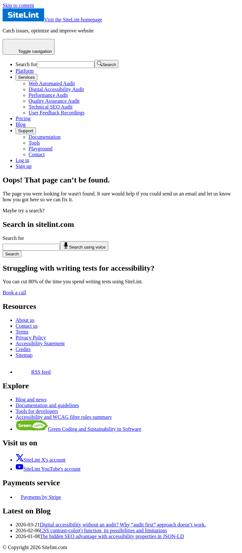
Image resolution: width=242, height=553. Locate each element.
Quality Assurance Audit (54, 101)
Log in (22, 160)
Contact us (27, 326)
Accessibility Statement (40, 343)
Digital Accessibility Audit (56, 89)
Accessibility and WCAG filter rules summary (64, 417)
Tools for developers (37, 411)
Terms (22, 332)
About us (25, 320)
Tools (34, 143)
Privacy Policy (31, 337)
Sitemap (24, 355)
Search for (26, 64)
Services (26, 77)
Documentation (45, 137)
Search (12, 254)
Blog (21, 124)
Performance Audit (48, 95)
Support (25, 130)
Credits (23, 349)
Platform (25, 71)
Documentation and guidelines (47, 405)
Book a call (14, 292)
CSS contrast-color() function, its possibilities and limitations (103, 530)
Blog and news (31, 399)
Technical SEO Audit (51, 107)
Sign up (23, 166)
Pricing (23, 118)
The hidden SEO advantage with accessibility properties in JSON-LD (112, 536)
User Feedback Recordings (56, 112)
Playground (41, 148)
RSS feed (33, 372)
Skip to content (18, 5)
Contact (37, 154)
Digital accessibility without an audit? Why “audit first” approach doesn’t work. (123, 524)
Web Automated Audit (52, 83)
